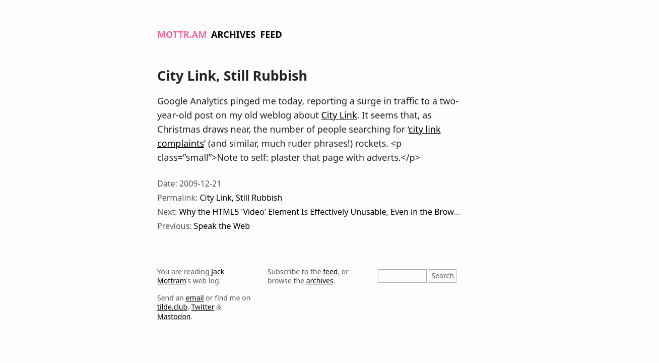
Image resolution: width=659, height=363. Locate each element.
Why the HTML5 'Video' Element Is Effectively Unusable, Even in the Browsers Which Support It (357, 211)
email (195, 297)
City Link (339, 115)
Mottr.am (182, 34)
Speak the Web (222, 225)
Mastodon (174, 316)
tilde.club (172, 307)
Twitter (203, 307)
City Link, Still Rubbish (241, 197)
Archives (233, 34)
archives (320, 280)
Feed (271, 34)
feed (330, 271)
